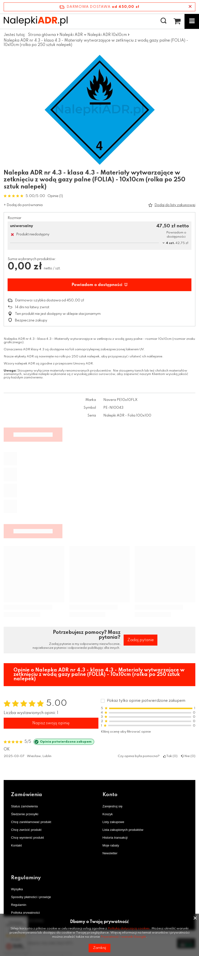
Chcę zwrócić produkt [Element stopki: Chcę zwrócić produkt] (26, 830)
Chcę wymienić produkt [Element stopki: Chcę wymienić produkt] (27, 837)
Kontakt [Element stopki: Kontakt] (16, 845)
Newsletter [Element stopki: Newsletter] (110, 853)
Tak (170, 756)
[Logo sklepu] (36, 21)
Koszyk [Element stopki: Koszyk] (108, 814)
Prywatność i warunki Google (123, 936)
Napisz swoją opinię (51, 723)
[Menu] (191, 21)
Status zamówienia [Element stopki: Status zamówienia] (24, 806)
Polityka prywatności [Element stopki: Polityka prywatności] (25, 912)
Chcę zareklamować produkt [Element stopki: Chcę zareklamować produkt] (31, 822)
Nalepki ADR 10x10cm (107, 35)
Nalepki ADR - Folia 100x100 (127, 415)
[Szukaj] (163, 21)
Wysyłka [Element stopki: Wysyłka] (17, 889)
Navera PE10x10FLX (120, 400)
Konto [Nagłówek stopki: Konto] (110, 794)
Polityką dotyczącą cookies (129, 928)
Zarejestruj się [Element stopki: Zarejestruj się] (113, 806)
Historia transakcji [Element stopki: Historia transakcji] (115, 837)
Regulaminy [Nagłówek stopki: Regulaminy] (26, 878)
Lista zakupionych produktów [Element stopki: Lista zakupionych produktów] (123, 830)
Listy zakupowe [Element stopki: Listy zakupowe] (113, 822)
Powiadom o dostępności (99, 285)
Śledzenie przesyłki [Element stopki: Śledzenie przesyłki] (24, 814)
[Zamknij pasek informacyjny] (190, 7)
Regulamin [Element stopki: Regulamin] (18, 905)
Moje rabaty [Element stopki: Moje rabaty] (111, 845)
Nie (188, 756)
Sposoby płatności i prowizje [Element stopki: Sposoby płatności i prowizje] (31, 897)
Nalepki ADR (71, 35)
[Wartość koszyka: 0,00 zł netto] (177, 21)
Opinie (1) (55, 196)
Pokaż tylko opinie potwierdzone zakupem (146, 701)
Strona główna (42, 35)
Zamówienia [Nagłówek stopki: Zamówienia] (26, 794)
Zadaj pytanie (140, 640)
